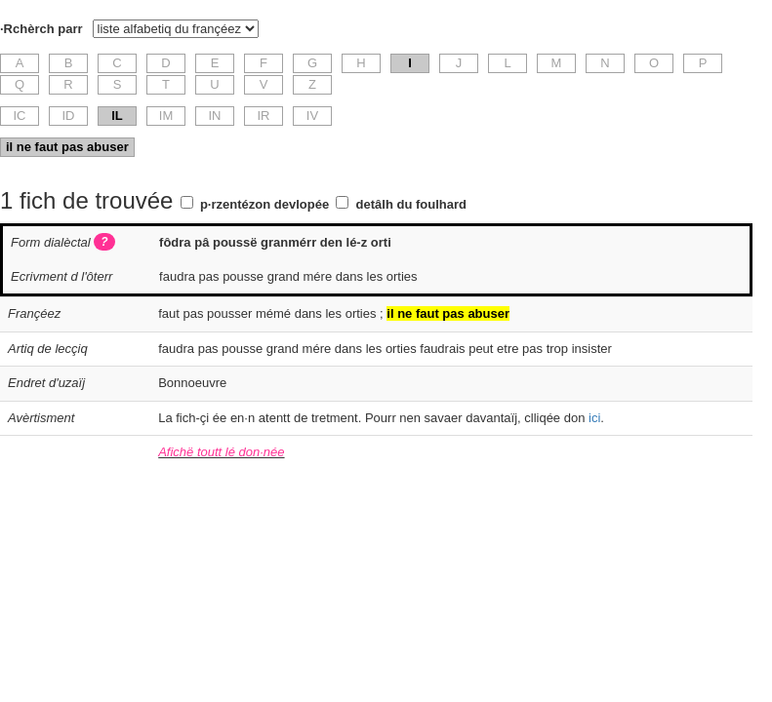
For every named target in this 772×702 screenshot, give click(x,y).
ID (68, 115)
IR (264, 115)
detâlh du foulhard (411, 204)
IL (117, 115)
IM (166, 115)
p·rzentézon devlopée (264, 204)
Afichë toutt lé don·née (221, 452)
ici (594, 417)
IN (215, 115)
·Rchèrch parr (41, 28)
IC (20, 115)
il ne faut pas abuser (67, 146)
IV (312, 115)
